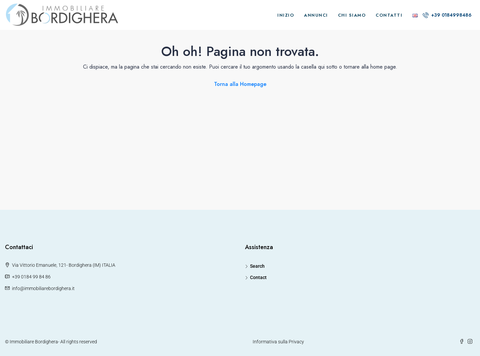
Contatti (389, 15)
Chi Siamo (352, 15)
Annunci (316, 15)
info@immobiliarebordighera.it (43, 288)
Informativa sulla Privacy (278, 341)
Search (257, 266)
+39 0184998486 (447, 15)
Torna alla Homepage (240, 84)
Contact (258, 277)
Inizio (285, 15)
